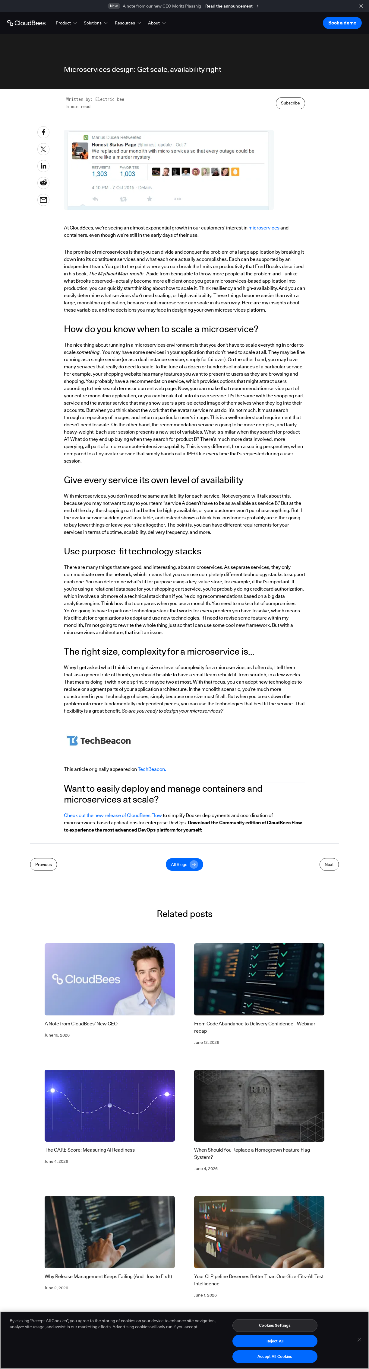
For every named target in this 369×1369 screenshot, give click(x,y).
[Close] (359, 1342)
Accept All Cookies (274, 1359)
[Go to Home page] (26, 23)
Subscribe (290, 103)
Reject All (274, 1343)
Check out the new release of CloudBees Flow (113, 815)
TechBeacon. (152, 769)
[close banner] (361, 6)
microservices (263, 228)
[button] (67, 23)
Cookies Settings (275, 1327)
